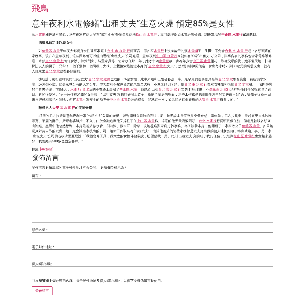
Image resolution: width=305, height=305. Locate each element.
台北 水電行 (207, 121)
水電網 (40, 35)
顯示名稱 (40, 230)
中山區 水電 (128, 89)
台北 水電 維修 (99, 79)
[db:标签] (46, 149)
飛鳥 (40, 8)
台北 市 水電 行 (118, 51)
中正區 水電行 (232, 35)
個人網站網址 (42, 264)
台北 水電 (52, 71)
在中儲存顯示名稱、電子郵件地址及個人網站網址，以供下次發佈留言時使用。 (99, 281)
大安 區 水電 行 (63, 108)
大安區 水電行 (209, 100)
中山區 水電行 (166, 56)
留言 (36, 176)
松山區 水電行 (146, 35)
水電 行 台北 (79, 89)
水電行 (159, 51)
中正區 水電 (202, 61)
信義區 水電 (51, 51)
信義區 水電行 (219, 89)
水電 (79, 100)
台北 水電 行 (54, 61)
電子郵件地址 (43, 247)
